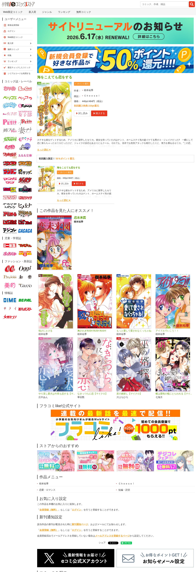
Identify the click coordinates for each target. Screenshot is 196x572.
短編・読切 (124, 489)
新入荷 (32, 11)
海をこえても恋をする (68, 167)
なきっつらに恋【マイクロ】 (92, 393)
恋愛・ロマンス (47, 489)
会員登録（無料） (48, 509)
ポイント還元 (83, 84)
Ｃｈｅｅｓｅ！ (92, 95)
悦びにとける (45, 330)
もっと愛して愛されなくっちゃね (134, 330)
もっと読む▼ (44, 149)
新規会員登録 (13, 25)
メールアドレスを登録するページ (112, 535)
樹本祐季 (88, 90)
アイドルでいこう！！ (167, 330)
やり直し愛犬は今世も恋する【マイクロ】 (57, 393)
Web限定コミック (12, 11)
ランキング (64, 11)
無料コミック (83, 11)
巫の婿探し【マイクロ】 (129, 393)
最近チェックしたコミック (19, 67)
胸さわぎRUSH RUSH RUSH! (91, 330)
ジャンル (47, 11)
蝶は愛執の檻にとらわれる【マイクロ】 (174, 393)
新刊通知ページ (80, 524)
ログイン (76, 509)
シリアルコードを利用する (19, 73)
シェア (102, 542)
